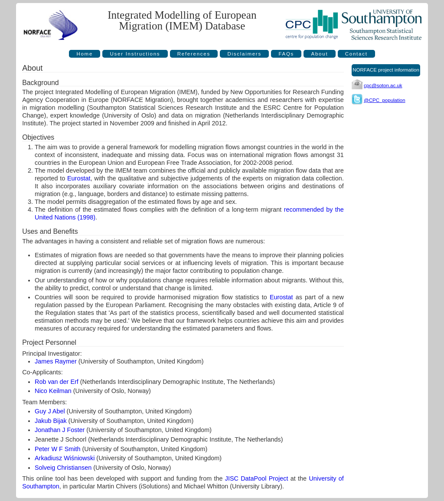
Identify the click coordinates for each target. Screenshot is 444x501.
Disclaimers (244, 53)
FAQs (286, 53)
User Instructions (135, 53)
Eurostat (79, 178)
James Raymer (56, 361)
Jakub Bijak (51, 420)
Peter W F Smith (58, 448)
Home (84, 53)
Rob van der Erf (56, 381)
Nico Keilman (53, 390)
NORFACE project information (386, 69)
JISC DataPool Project (256, 478)
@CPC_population (384, 100)
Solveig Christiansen (63, 467)
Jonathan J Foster (60, 429)
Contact (356, 53)
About (319, 53)
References (193, 53)
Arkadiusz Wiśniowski (65, 458)
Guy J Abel (50, 411)
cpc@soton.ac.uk (383, 85)
